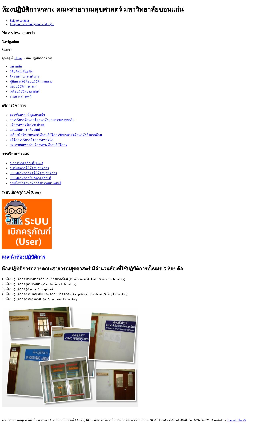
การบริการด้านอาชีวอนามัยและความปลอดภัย (42, 120)
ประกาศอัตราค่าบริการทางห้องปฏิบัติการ (38, 145)
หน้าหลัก (16, 66)
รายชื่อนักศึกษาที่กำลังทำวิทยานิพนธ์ (35, 183)
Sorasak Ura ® (236, 420)
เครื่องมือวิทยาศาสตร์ (25, 91)
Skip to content (19, 20)
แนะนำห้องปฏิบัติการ (23, 257)
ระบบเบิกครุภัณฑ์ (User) (26, 163)
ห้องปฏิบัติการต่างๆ (23, 86)
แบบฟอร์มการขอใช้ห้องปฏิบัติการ (33, 173)
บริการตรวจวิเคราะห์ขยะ (27, 125)
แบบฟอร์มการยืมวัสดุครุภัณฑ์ (30, 178)
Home (18, 58)
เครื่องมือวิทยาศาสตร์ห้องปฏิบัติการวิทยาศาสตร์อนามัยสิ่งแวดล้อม (56, 135)
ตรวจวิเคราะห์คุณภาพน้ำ (27, 115)
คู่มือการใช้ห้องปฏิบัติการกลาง (31, 81)
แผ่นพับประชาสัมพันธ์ (25, 130)
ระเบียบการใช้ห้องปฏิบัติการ (29, 168)
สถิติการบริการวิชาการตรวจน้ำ (31, 140)
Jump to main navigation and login (32, 24)
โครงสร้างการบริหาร (24, 76)
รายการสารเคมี (21, 96)
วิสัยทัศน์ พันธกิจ (21, 71)
